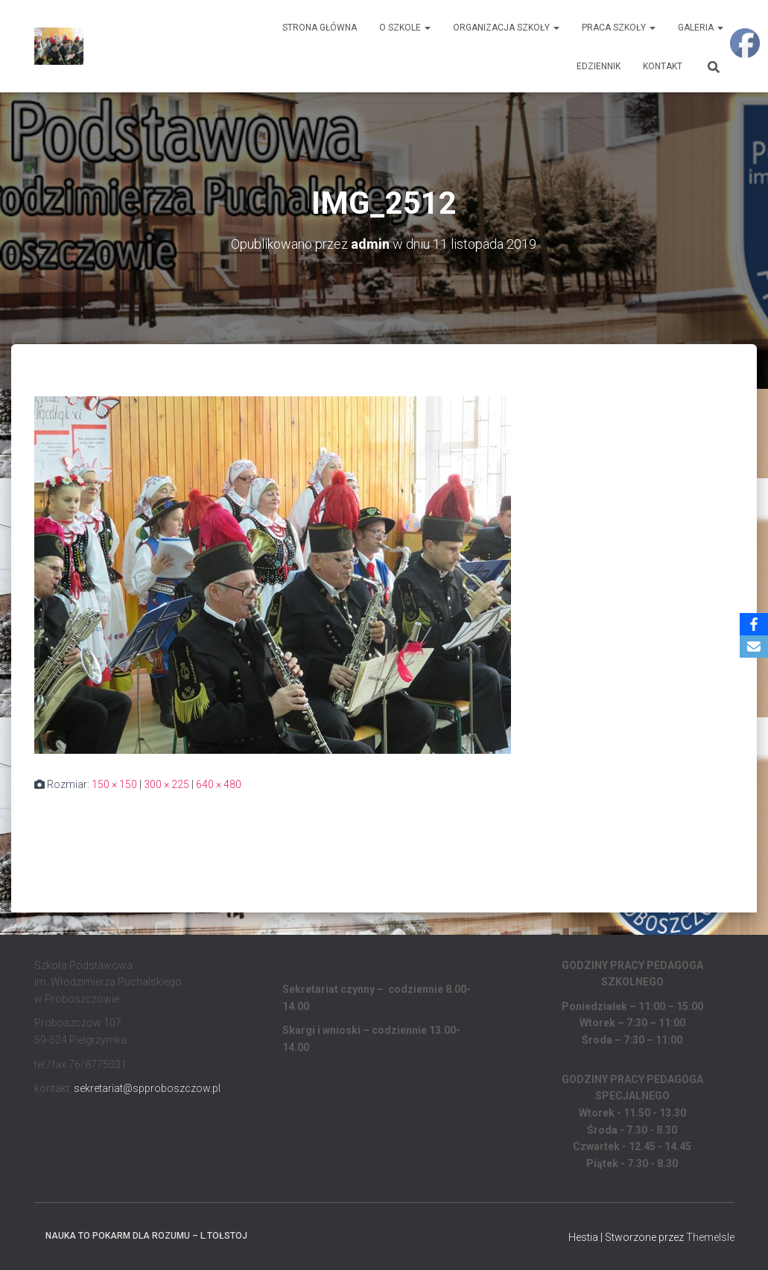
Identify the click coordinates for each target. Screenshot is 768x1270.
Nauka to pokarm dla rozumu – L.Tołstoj (146, 1236)
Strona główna (319, 27)
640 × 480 (218, 784)
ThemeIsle (710, 1237)
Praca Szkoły (619, 27)
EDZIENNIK (599, 66)
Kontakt (662, 66)
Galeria (700, 27)
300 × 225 (166, 784)
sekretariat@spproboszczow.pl (147, 1088)
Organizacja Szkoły (506, 27)
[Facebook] (754, 624)
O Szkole (405, 27)
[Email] (754, 646)
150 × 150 (114, 784)
